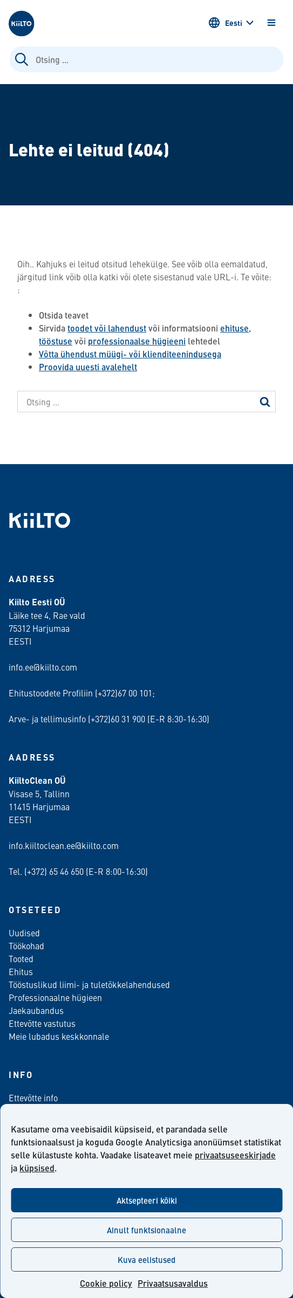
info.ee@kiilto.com (43, 667)
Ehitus (21, 971)
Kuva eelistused (146, 1259)
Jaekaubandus (36, 1010)
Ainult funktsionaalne (146, 1229)
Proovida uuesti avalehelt (88, 367)
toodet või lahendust (106, 328)
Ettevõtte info (33, 1097)
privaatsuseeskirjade (235, 1155)
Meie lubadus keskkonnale (59, 1036)
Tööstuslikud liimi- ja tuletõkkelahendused (89, 984)
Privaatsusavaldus (173, 1283)
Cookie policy (106, 1283)
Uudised (24, 932)
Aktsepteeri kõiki (147, 1200)
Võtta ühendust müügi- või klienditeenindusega (130, 354)
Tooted (21, 958)
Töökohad (26, 945)
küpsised (36, 1168)
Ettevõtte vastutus (42, 1023)
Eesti (225, 22)
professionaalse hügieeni (137, 341)
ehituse (234, 328)
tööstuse (55, 341)
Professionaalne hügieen (55, 997)
